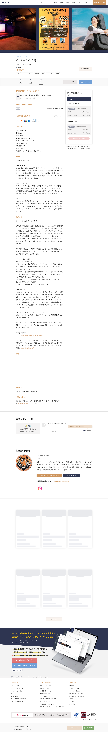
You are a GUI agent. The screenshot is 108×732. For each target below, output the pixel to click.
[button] (8, 725)
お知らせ (71, 701)
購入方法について (58, 116)
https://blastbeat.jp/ (27, 348)
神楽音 (29, 729)
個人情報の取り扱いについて (77, 693)
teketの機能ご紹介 (45, 693)
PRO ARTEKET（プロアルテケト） (20, 699)
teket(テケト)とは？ (45, 685)
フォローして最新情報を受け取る (49, 475)
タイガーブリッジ (43, 456)
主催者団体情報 (85, 68)
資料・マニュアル (45, 701)
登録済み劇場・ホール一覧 (47, 704)
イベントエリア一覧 (16, 691)
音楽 (17, 56)
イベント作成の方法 (45, 688)
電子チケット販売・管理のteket (18, 677)
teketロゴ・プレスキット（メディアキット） (52, 706)
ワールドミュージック (26, 56)
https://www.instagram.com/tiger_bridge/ (29, 335)
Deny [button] (87, 723)
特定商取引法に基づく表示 (76, 696)
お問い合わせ (73, 704)
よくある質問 (14, 696)
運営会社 (71, 699)
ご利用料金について (45, 691)
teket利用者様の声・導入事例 (48, 699)
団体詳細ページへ (71, 475)
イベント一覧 (31, 677)
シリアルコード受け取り (17, 701)
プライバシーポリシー (75, 688)
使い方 (13, 693)
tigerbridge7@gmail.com (26, 403)
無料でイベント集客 (99, 2)
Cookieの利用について (75, 691)
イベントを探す (15, 685)
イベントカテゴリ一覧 (17, 688)
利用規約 (71, 685)
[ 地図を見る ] (21, 70)
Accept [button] (96, 723)
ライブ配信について (45, 696)
